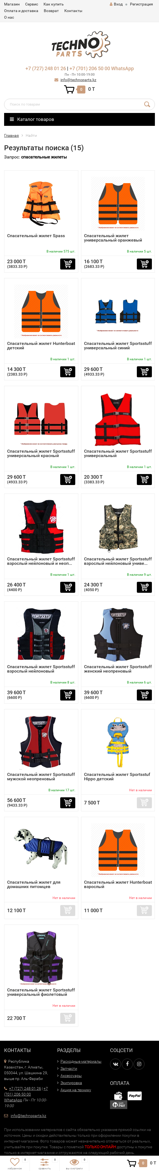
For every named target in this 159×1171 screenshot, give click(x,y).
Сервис (31, 4)
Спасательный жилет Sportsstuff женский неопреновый (118, 669)
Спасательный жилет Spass (36, 235)
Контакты (73, 10)
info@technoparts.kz (78, 80)
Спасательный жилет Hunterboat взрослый (118, 884)
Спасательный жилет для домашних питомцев (33, 884)
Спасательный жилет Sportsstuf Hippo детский (117, 776)
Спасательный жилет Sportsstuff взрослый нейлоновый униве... (118, 561)
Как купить (54, 4)
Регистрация (141, 4)
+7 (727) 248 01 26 (45, 68)
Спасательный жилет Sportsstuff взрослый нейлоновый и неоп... (41, 561)
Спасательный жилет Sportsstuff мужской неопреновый (41, 776)
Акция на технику (75, 1090)
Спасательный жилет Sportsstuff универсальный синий (118, 345)
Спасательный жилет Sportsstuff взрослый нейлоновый (41, 669)
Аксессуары (71, 1075)
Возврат (51, 10)
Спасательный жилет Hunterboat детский (41, 345)
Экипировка (71, 1083)
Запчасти (68, 1068)
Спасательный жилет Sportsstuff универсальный (118, 453)
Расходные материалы (81, 1061)
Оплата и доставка (21, 10)
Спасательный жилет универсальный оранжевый (113, 238)
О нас (9, 17)
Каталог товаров (32, 119)
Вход (116, 4)
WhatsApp (122, 68)
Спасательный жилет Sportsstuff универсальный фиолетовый (41, 992)
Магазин (12, 4)
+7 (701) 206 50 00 (90, 68)
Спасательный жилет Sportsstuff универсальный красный (41, 453)
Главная (11, 135)
